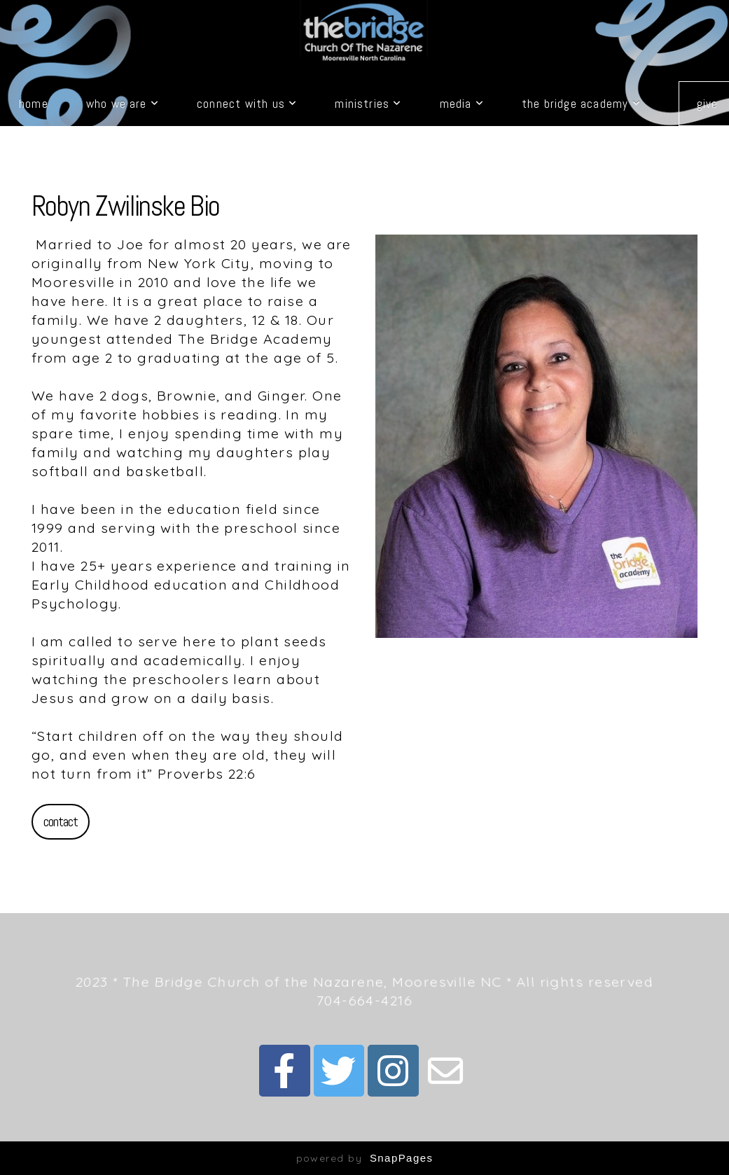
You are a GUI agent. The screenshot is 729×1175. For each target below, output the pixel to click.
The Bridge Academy (581, 103)
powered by (364, 1158)
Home (33, 103)
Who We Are (122, 103)
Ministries (368, 103)
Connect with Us (247, 103)
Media (462, 103)
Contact (60, 821)
